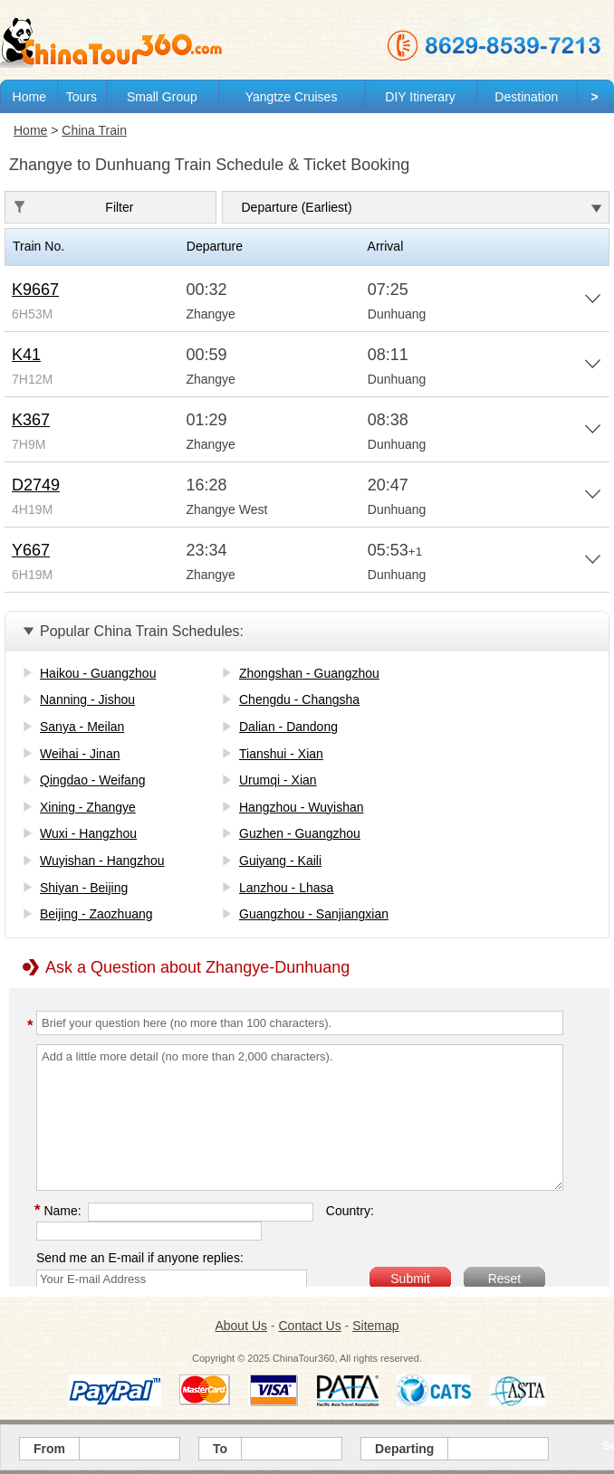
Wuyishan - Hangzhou (102, 860)
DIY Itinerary (420, 97)
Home (29, 97)
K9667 (35, 290)
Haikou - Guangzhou (98, 673)
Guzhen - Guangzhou (299, 833)
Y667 (31, 550)
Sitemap (375, 1325)
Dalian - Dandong (288, 726)
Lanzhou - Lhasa (286, 887)
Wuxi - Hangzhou (88, 833)
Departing (404, 1448)
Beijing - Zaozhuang (96, 914)
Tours (81, 97)
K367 (31, 420)
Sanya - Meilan (82, 726)
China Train (94, 130)
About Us (241, 1325)
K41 (26, 355)
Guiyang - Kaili (280, 860)
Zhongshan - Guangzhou (309, 673)
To (220, 1448)
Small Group (162, 97)
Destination (526, 97)
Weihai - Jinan (80, 754)
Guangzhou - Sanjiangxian (314, 914)
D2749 (36, 485)
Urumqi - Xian (278, 780)
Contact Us (309, 1325)
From (49, 1448)
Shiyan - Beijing (84, 887)
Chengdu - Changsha (299, 699)
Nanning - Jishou (87, 699)
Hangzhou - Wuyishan (301, 807)
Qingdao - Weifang (92, 780)
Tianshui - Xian (281, 754)
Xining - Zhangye (88, 807)
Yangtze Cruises (291, 97)
